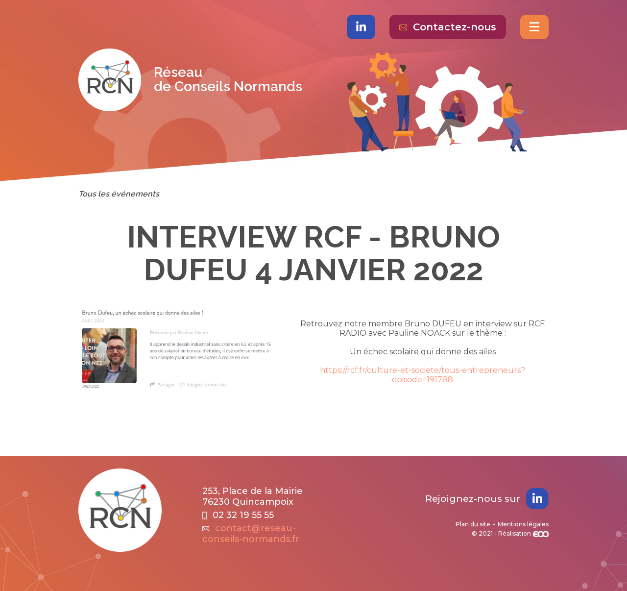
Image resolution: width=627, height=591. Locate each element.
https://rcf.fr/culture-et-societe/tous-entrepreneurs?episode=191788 (422, 375)
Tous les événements (118, 193)
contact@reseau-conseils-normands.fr (250, 533)
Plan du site (473, 524)
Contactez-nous (447, 27)
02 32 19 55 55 (238, 515)
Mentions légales (523, 524)
